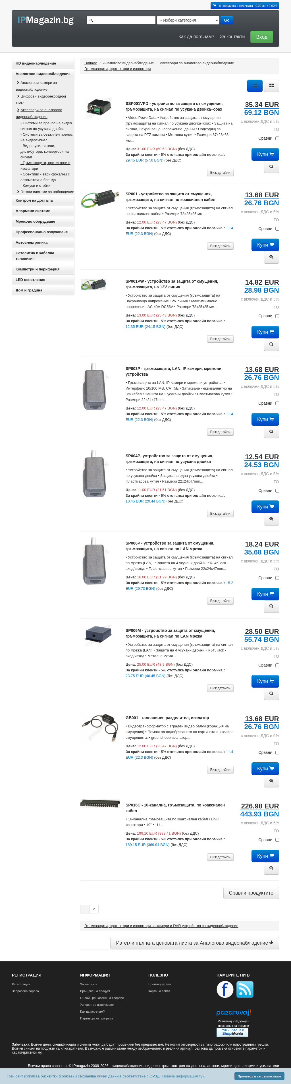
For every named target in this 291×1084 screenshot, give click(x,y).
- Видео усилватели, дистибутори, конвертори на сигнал (44, 151)
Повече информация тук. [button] (183, 1076)
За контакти (232, 36)
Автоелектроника (31, 242)
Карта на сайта (159, 991)
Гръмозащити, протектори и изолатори (117, 69)
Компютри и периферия (37, 269)
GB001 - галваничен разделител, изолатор (167, 717)
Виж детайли (220, 173)
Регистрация (21, 984)
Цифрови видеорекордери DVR (41, 99)
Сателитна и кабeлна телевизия (35, 256)
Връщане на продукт (95, 991)
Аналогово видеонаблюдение (43, 74)
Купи (265, 154)
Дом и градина (29, 290)
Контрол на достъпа (34, 200)
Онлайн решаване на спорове (102, 998)
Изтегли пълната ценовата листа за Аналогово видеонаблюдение (194, 943)
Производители (159, 984)
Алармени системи (33, 211)
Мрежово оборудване (35, 221)
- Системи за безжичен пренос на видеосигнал (46, 137)
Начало (90, 63)
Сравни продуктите (251, 893)
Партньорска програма (96, 1018)
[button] (260, 36)
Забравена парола (25, 991)
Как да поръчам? (196, 36)
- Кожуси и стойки (35, 185)
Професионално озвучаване (42, 232)
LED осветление (30, 280)
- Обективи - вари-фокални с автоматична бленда (45, 177)
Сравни (268, 138)
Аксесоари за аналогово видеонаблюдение (39, 113)
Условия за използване (97, 1004)
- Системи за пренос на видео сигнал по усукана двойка (46, 126)
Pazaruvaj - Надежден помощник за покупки (233, 1023)
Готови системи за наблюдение (45, 192)
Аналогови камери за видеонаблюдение (36, 86)
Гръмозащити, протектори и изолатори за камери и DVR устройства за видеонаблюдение (161, 926)
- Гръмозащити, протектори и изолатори (45, 166)
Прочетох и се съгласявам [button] (259, 1076)
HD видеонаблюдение (36, 63)
